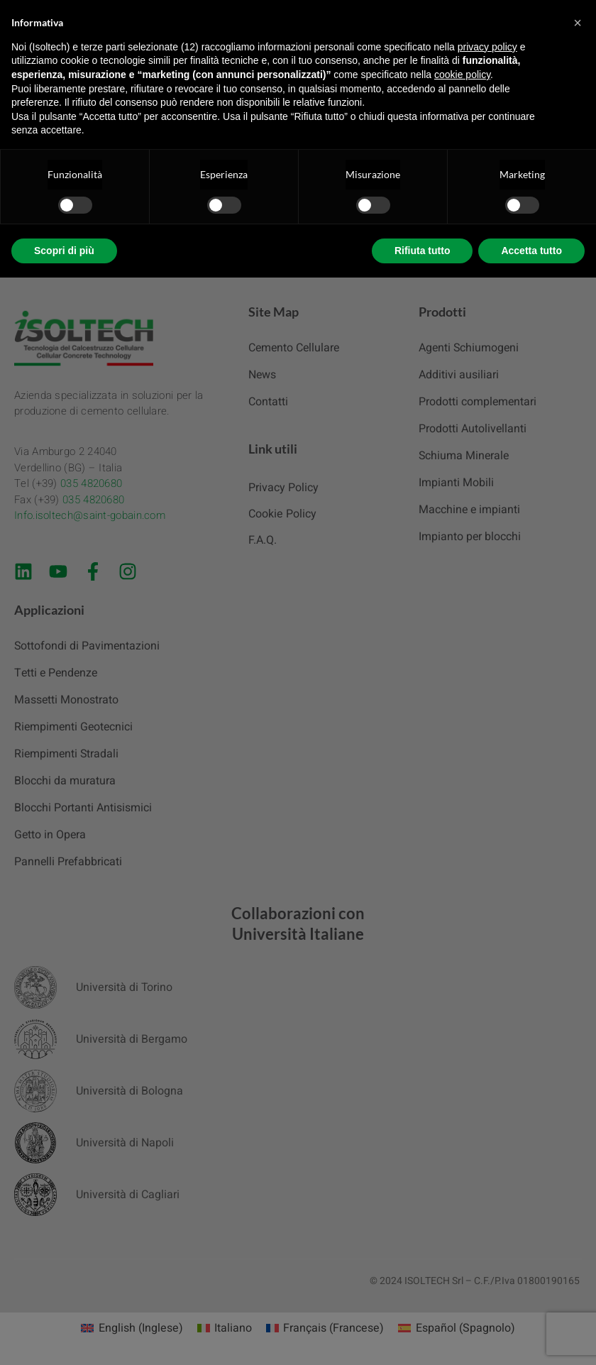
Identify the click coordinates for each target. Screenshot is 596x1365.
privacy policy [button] (487, 47)
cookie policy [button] (462, 74)
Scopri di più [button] (64, 250)
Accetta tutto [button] (531, 250)
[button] (577, 22)
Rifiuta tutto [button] (422, 250)
